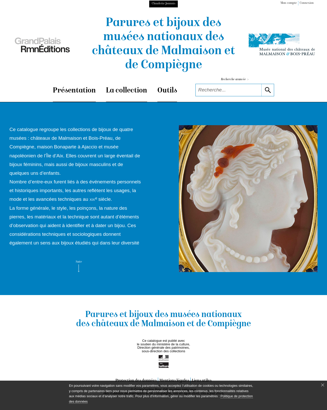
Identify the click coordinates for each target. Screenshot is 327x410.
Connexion (307, 3)
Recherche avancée (235, 79)
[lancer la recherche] (267, 90)
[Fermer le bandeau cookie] (323, 385)
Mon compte (289, 3)
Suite (79, 266)
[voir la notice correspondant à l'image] (248, 198)
